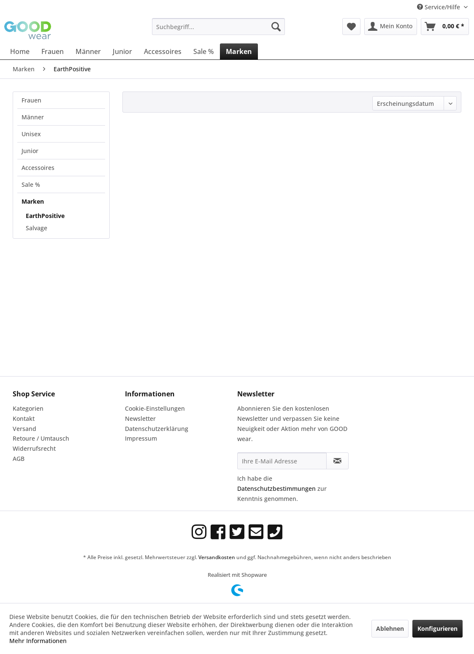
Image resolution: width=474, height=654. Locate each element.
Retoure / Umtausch (41, 438)
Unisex (31, 134)
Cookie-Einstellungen (155, 408)
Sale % (31, 184)
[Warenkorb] (445, 26)
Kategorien (28, 408)
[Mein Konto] (390, 26)
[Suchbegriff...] (218, 26)
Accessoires (38, 168)
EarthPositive (45, 216)
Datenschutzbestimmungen (276, 488)
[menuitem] (218, 26)
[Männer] (88, 51)
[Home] (19, 51)
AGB (18, 459)
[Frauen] (52, 51)
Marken (33, 201)
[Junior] (122, 51)
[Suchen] (276, 26)
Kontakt (24, 418)
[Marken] (239, 51)
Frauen (31, 100)
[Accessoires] (162, 51)
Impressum (141, 438)
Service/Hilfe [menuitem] (439, 7)
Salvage (36, 228)
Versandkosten (216, 557)
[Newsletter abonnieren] (337, 460)
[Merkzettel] (351, 26)
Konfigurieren (437, 628)
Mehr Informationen (38, 641)
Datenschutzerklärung (156, 429)
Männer (33, 117)
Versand (24, 429)
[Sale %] (203, 51)
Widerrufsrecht (34, 448)
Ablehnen (390, 628)
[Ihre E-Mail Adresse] (282, 460)
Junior (30, 151)
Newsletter (140, 418)
